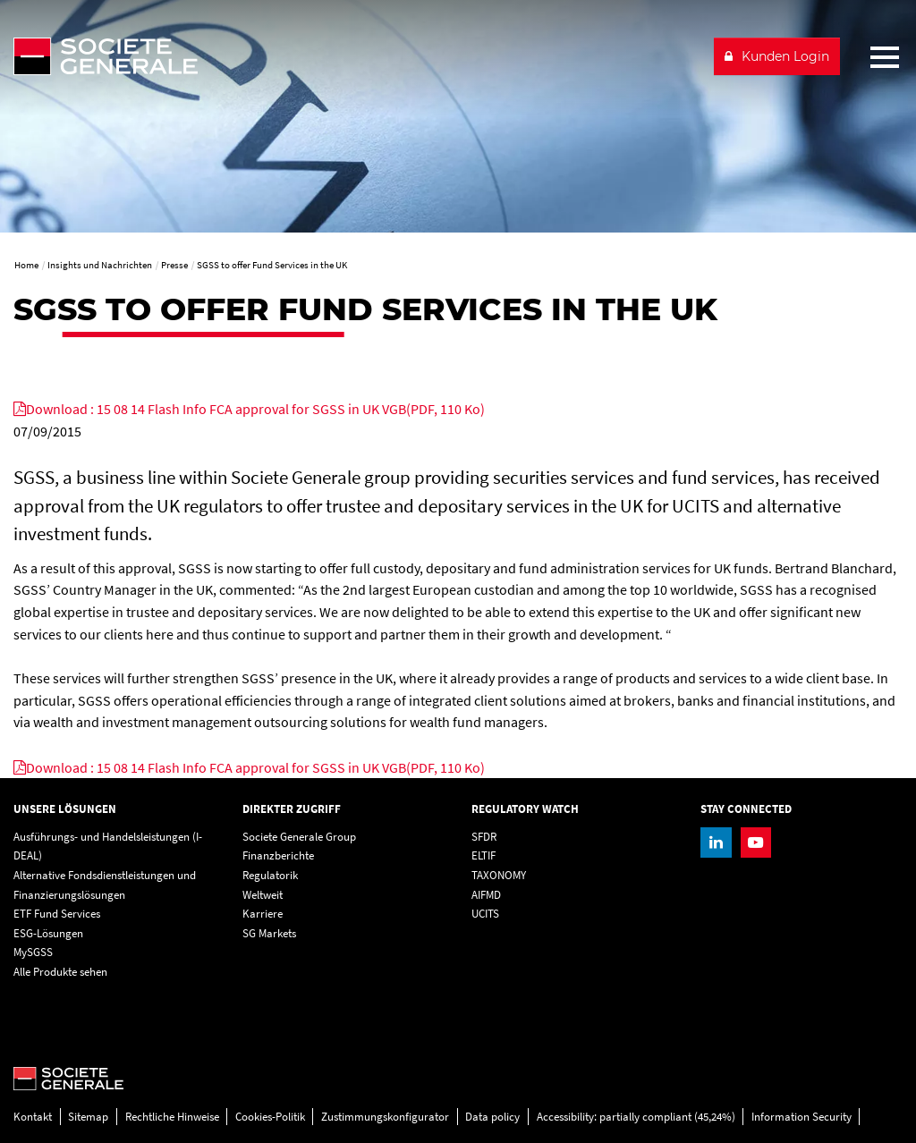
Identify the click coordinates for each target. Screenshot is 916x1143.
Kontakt (32, 1116)
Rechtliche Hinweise (172, 1116)
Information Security (801, 1116)
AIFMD (486, 894)
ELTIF (483, 855)
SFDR (483, 836)
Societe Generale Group (299, 836)
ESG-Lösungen (48, 933)
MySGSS (33, 952)
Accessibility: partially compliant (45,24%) (636, 1116)
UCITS (485, 913)
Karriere (262, 913)
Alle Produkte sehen (60, 971)
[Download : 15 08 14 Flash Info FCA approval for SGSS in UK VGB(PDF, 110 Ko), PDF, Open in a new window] (249, 409)
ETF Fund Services (56, 913)
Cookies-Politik (270, 1116)
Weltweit (262, 894)
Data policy (492, 1116)
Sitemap (88, 1116)
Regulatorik (270, 875)
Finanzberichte (278, 855)
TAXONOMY (498, 875)
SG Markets (269, 933)
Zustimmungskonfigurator (385, 1116)
